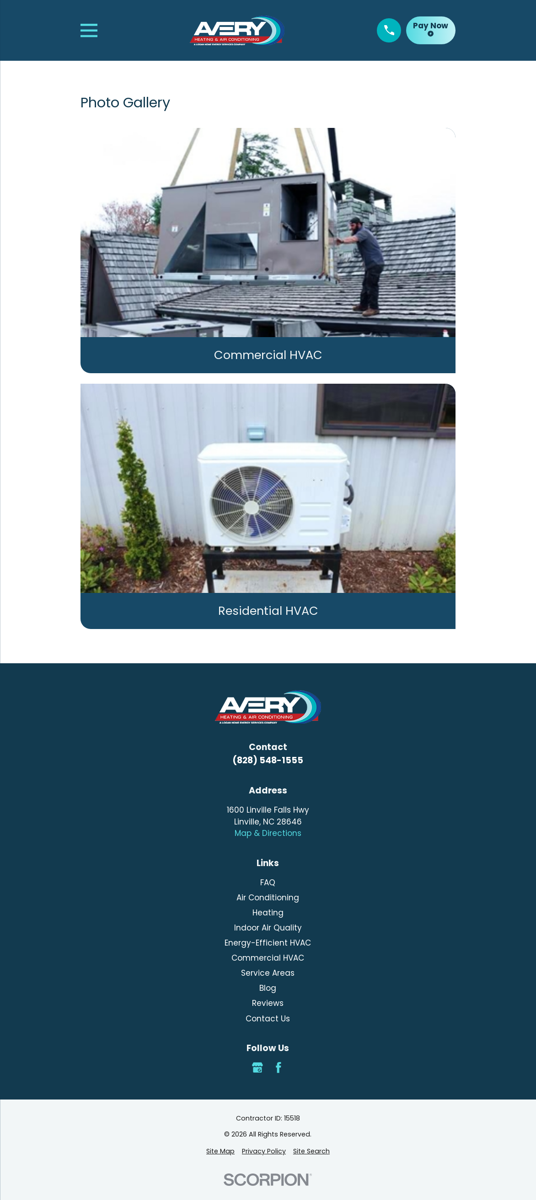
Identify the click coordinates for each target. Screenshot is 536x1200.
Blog (267, 988)
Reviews (268, 1003)
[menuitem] (220, 1151)
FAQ (267, 882)
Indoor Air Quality (268, 927)
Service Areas (268, 972)
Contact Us (268, 1018)
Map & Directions (268, 833)
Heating (268, 912)
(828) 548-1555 (267, 760)
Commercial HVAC (267, 957)
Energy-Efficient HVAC (268, 942)
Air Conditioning (267, 897)
